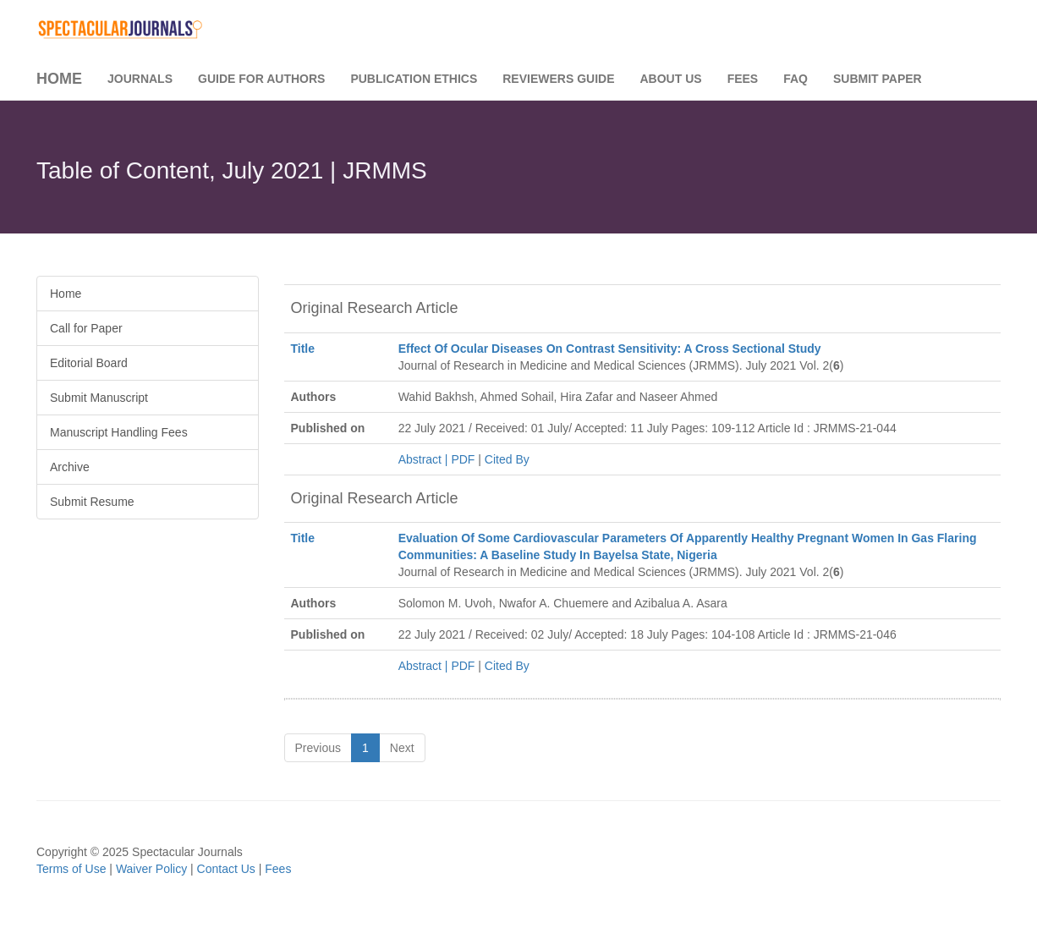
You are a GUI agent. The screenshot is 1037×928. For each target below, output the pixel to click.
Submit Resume (92, 501)
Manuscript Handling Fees (119, 432)
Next (402, 748)
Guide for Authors (261, 78)
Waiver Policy (151, 869)
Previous (318, 748)
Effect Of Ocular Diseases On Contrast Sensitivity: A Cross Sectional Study (609, 348)
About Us (671, 78)
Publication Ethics (413, 78)
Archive (70, 467)
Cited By (507, 459)
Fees (743, 78)
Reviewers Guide (558, 78)
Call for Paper (86, 328)
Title (303, 348)
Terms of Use (71, 869)
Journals (140, 78)
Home (59, 78)
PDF (463, 459)
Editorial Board (89, 363)
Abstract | (425, 459)
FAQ (795, 78)
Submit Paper (877, 78)
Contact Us (226, 869)
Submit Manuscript (99, 397)
